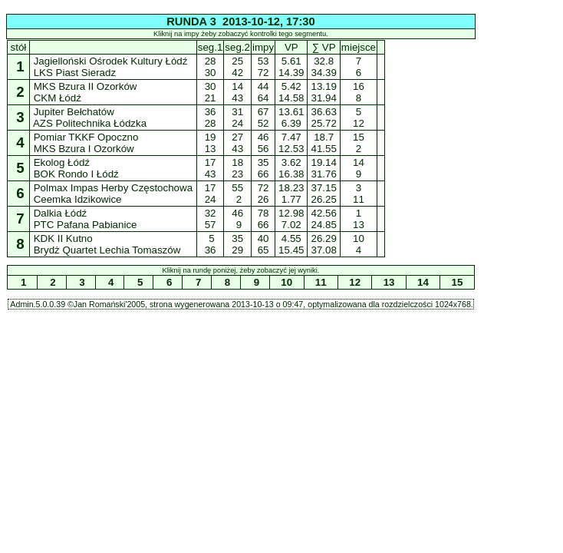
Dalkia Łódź (60, 213)
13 (388, 282)
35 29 (237, 244)
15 (457, 282)
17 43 (210, 168)
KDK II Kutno (63, 238)
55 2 (237, 193)
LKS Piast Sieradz (75, 72)
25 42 (237, 66)
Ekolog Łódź (62, 162)
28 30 (210, 66)
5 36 (210, 244)
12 (355, 282)
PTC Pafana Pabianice (85, 224)
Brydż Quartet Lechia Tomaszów (107, 250)
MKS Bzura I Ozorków (84, 148)
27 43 (237, 142)
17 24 (210, 193)
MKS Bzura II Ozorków (85, 86)
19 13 (210, 142)
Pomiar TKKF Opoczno (86, 137)
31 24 (237, 117)
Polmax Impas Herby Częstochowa (113, 188)
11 (320, 282)
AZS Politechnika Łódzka (90, 123)
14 (422, 282)
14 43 (237, 92)
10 (286, 282)
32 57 (210, 218)
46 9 (237, 218)
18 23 (237, 168)
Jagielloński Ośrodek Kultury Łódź (110, 61)
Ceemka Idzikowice (77, 199)
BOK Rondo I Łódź (76, 174)
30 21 (210, 92)
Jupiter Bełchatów (74, 112)
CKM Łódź (57, 98)
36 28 (210, 117)
